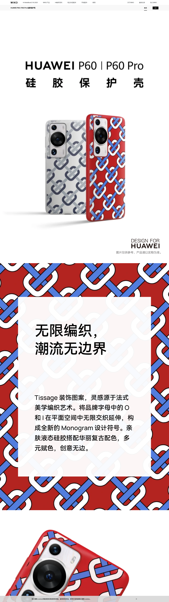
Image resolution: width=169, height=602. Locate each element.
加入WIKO (153, 2)
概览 (145, 8)
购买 (155, 8)
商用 (94, 2)
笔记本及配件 (71, 2)
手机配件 (84, 2)
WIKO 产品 (46, 2)
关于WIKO (130, 2)
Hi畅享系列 (58, 2)
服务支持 (142, 2)
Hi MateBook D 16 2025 (30, 2)
